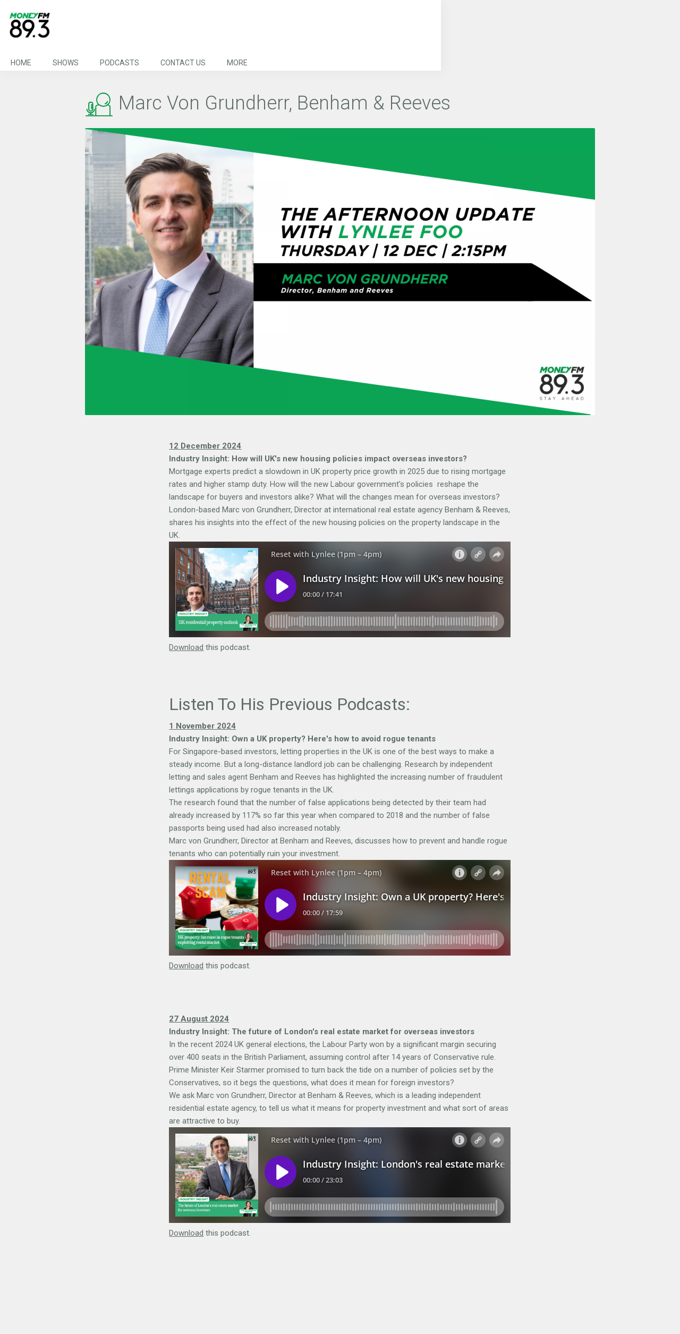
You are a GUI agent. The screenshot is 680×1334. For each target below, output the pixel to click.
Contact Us (183, 62)
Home (21, 62)
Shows (66, 62)
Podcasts (119, 62)
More (237, 62)
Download (186, 647)
